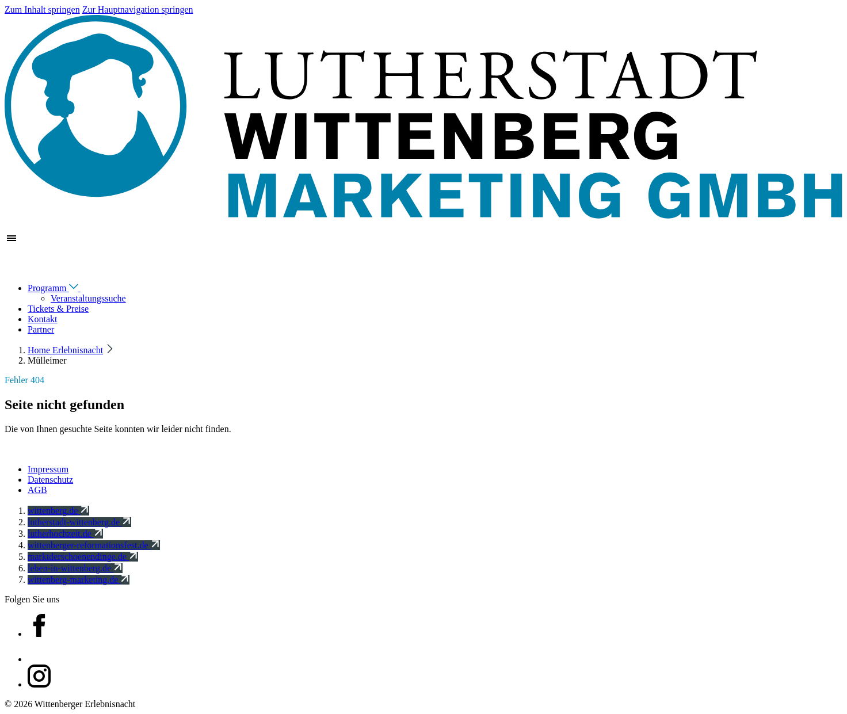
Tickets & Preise (58, 309)
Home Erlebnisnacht (65, 350)
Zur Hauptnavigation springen (137, 9)
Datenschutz (50, 479)
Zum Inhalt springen (42, 9)
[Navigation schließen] (11, 267)
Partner (41, 329)
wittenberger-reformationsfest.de (94, 545)
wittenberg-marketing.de (78, 580)
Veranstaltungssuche (88, 298)
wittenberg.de (58, 511)
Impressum (48, 469)
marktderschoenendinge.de (83, 557)
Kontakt (43, 319)
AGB (37, 490)
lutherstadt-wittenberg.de (79, 522)
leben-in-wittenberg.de (75, 568)
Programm (62, 288)
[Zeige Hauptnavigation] (11, 242)
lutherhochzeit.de (65, 534)
